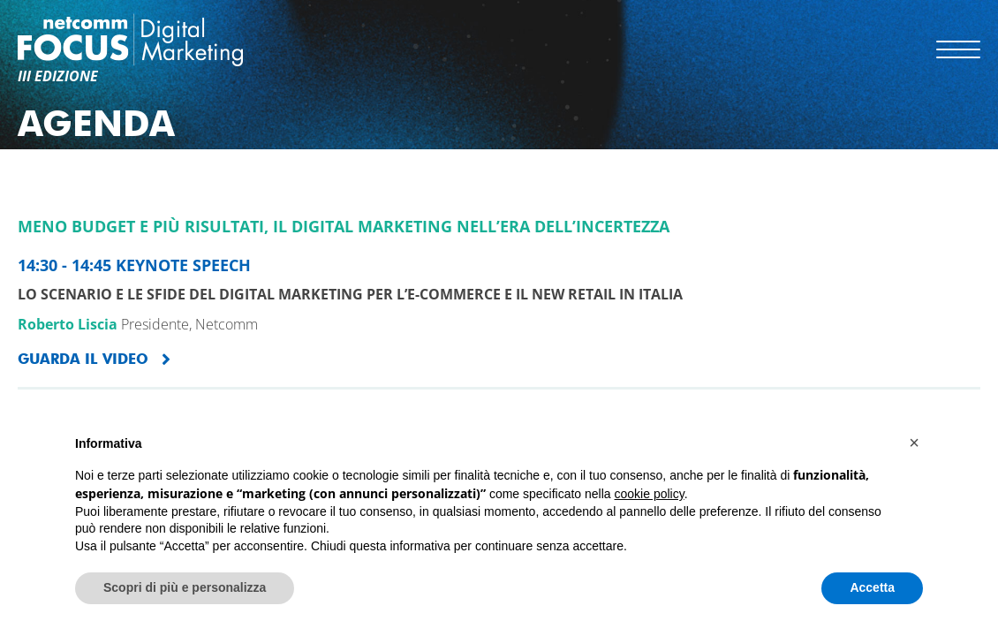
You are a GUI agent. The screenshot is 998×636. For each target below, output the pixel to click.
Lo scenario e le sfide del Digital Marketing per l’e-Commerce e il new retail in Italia (350, 294)
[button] (914, 442)
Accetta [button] (872, 587)
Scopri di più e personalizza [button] (184, 587)
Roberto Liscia (67, 324)
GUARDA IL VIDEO (83, 359)
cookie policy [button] (649, 494)
